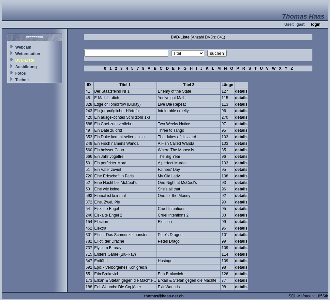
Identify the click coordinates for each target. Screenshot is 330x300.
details (241, 91)
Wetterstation (27, 54)
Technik (22, 80)
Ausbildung (26, 67)
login (316, 24)
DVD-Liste (24, 60)
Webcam (23, 47)
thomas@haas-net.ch (164, 296)
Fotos (20, 73)
